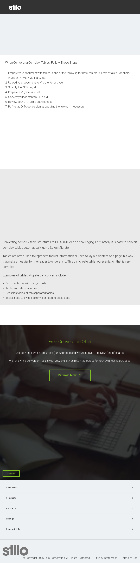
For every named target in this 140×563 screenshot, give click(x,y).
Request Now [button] (70, 375)
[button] (132, 7)
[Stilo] (15, 7)
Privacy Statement (105, 558)
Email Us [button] (11, 474)
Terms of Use (129, 558)
